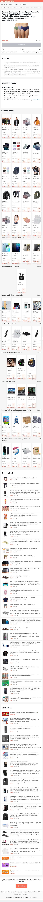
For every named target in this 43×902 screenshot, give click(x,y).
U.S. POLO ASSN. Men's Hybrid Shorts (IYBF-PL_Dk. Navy (23, 478)
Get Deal (21, 45)
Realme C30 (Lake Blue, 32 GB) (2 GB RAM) (5, 254)
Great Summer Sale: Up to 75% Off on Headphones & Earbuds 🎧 (25, 863)
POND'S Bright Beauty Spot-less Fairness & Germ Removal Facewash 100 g (24, 591)
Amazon (38, 40)
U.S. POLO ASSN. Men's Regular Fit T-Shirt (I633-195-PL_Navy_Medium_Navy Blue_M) (22, 598)
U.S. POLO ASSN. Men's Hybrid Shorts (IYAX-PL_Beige (23, 555)
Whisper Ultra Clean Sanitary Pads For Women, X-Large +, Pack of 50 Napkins (25, 681)
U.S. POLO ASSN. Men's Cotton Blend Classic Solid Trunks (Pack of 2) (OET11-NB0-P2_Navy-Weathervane (25, 569)
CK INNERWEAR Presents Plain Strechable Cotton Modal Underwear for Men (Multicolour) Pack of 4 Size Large (37, 153)
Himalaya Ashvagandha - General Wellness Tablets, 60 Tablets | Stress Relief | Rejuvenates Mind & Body (25, 697)
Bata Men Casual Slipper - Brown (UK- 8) (19, 576)
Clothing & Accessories (29, 52)
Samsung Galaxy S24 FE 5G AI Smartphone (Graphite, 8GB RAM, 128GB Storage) (25, 660)
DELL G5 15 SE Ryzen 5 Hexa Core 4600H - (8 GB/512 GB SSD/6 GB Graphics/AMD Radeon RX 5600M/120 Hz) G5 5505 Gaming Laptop (32, 398)
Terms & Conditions (21, 892)
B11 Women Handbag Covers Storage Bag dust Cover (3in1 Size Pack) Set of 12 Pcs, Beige (26, 427)
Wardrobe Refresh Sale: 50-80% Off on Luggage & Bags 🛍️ (24, 712)
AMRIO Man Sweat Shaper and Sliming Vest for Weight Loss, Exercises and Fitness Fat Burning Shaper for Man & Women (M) (37, 177)
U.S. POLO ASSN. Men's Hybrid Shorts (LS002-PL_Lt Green (23, 604)
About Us (4, 892)
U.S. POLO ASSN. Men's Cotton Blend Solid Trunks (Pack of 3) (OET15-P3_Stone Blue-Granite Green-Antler (25, 674)
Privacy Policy (32, 892)
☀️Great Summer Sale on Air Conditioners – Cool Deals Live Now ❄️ (24, 870)
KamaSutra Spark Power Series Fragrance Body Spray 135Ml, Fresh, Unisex (25, 500)
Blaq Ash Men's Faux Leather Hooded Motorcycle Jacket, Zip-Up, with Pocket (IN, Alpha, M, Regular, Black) (6, 202)
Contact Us (11, 892)
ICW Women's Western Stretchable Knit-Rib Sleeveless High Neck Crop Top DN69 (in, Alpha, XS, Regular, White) (16, 226)
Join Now (21, 886)
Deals (16, 4)
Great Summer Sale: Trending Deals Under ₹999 (21, 857)
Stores (10, 4)
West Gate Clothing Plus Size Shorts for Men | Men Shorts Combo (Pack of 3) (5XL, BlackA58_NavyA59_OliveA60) (6, 128)
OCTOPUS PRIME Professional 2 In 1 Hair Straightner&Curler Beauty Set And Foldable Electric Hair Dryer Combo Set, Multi (16, 458)
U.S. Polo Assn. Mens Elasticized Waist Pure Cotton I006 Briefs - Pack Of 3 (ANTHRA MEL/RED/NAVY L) (25, 507)
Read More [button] (36, 100)
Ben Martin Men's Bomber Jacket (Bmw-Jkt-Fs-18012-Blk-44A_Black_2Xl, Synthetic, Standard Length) (16, 128)
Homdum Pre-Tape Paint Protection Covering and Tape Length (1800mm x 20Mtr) (23, 549)
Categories (4, 4)
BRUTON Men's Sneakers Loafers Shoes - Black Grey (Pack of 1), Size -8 (26, 341)
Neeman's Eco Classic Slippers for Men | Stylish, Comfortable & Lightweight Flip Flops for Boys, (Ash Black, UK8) (6, 341)
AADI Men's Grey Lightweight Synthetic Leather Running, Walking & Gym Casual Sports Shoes (24, 667)
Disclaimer (25, 894)
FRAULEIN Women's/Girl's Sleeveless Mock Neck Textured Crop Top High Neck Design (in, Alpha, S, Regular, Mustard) (36, 128)
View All (39, 266)
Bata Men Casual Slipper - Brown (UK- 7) (19, 627)
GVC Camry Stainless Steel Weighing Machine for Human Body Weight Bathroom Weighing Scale (26, 458)
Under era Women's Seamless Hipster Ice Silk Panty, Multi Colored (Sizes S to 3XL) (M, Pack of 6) (16, 153)
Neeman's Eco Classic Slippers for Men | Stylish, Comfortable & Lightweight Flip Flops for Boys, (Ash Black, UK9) (36, 341)
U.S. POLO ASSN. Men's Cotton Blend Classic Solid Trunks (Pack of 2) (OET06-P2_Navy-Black (25, 562)
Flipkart (3, 258)
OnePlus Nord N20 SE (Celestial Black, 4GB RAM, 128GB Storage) (16, 254)
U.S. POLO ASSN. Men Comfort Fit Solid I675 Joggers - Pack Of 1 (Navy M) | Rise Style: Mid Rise (25, 484)
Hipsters (39, 52)
